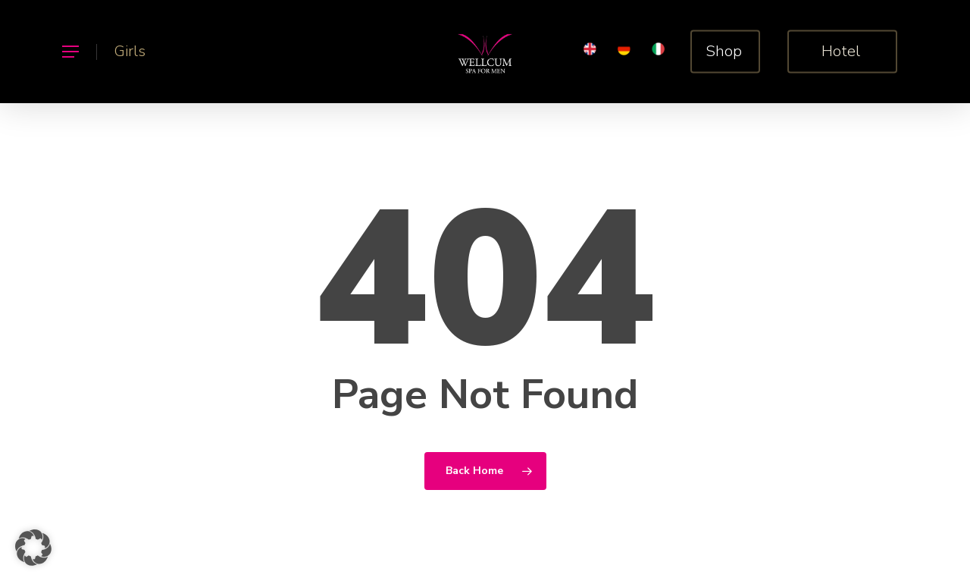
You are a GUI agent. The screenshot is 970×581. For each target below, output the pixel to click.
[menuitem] (590, 51)
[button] (70, 52)
